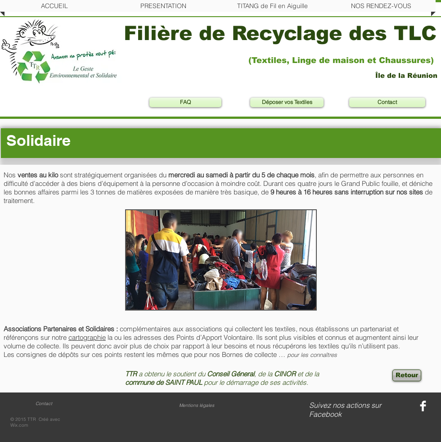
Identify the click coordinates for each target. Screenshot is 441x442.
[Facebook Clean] (423, 406)
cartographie (87, 337)
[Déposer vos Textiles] (287, 102)
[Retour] (406, 375)
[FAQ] (185, 102)
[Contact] (387, 102)
